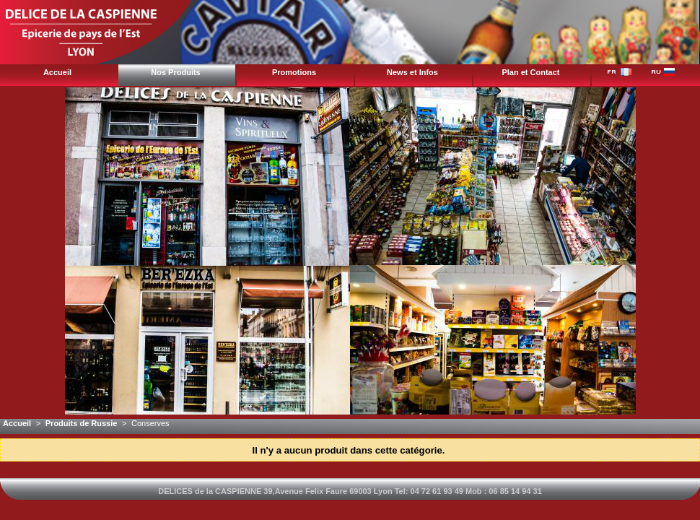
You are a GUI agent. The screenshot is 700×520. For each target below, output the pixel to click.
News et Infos (412, 72)
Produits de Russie (81, 423)
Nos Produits (175, 72)
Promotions (294, 72)
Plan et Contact (530, 72)
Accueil (57, 72)
